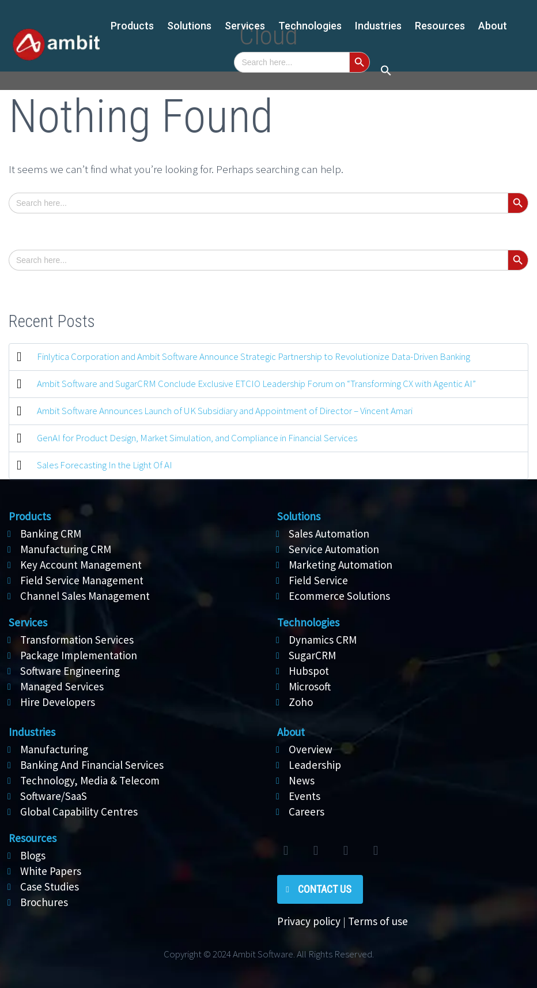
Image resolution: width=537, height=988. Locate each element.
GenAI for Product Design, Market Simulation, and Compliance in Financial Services (197, 437)
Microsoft (310, 686)
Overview (310, 749)
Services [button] (245, 26)
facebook (315, 850)
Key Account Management (81, 565)
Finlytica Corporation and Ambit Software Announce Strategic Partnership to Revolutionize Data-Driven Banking (253, 356)
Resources (440, 26)
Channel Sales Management (85, 596)
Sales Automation (329, 533)
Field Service (318, 580)
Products (132, 26)
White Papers (50, 871)
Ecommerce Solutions (339, 596)
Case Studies (49, 886)
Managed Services (62, 686)
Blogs (33, 855)
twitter (285, 850)
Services (28, 622)
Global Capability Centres (79, 811)
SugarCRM (312, 655)
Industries (378, 26)
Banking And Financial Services (92, 765)
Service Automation (334, 549)
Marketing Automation (340, 565)
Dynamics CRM (323, 640)
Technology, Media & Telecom (90, 780)
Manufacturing (54, 749)
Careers (306, 811)
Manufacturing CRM (65, 549)
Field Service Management (81, 580)
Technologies (310, 26)
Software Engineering (70, 671)
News (302, 780)
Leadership (315, 765)
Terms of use (378, 921)
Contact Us (324, 889)
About (492, 26)
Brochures (44, 902)
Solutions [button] (189, 26)
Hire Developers (57, 702)
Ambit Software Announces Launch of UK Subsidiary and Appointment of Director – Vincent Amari (225, 410)
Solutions (298, 516)
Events (304, 796)
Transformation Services (77, 640)
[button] (386, 71)
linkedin (345, 850)
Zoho (301, 702)
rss (375, 850)
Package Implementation (78, 655)
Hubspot (309, 671)
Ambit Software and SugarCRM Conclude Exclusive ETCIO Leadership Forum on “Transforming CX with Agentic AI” (256, 383)
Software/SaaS (53, 796)
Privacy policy (309, 921)
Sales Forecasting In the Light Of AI (104, 465)
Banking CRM (50, 533)
